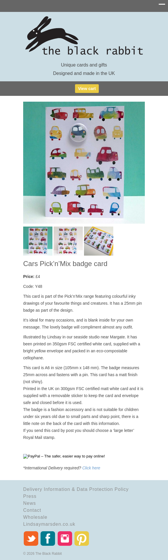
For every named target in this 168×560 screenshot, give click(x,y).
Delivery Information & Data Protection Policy (76, 489)
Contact (32, 510)
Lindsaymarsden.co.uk (49, 524)
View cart (87, 88)
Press (29, 496)
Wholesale (35, 517)
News (29, 503)
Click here (91, 468)
